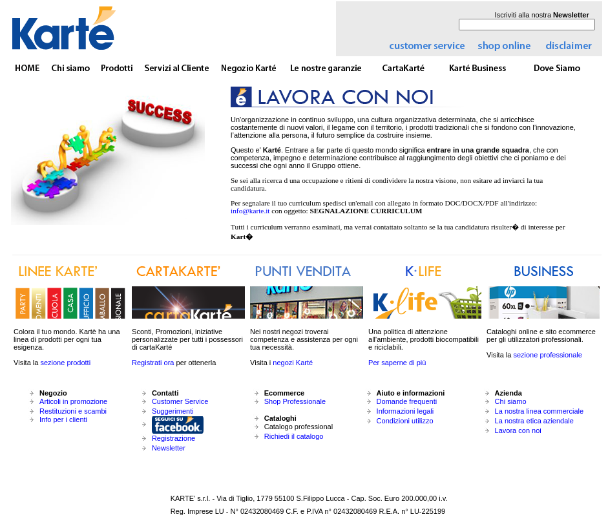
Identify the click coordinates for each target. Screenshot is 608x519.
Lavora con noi (518, 430)
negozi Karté (293, 362)
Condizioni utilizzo (405, 421)
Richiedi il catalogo (294, 436)
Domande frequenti (407, 401)
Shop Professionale (295, 401)
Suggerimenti (173, 411)
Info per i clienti (63, 419)
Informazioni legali (405, 411)
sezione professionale (547, 355)
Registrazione (173, 438)
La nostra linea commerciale (539, 411)
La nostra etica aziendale (534, 421)
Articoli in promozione (73, 401)
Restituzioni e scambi (73, 411)
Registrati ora (153, 362)
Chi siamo (511, 401)
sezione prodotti (65, 362)
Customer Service (180, 401)
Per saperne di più (397, 362)
